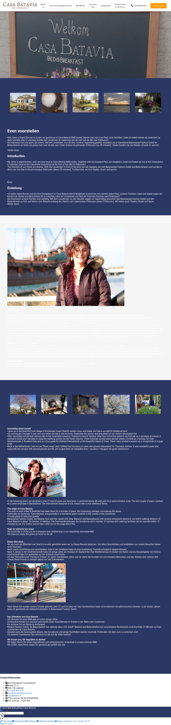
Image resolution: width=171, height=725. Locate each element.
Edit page (6, 721)
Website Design (46, 721)
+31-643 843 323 (15, 690)
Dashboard (19, 721)
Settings (31, 721)
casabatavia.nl (14, 695)
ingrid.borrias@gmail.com (20, 693)
